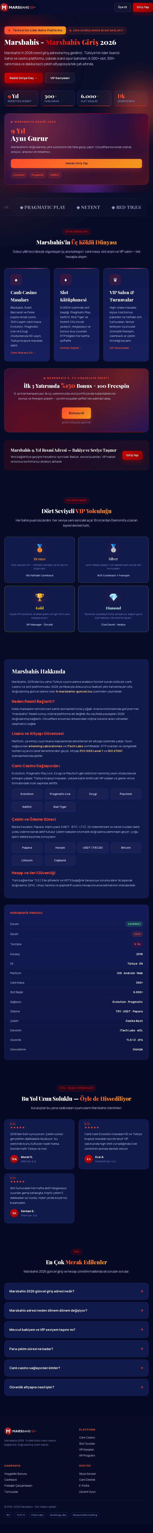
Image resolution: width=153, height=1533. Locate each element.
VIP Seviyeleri (65, 78)
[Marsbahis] (18, 7)
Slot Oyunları (87, 1452)
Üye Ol (120, 7)
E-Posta (84, 1494)
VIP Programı (87, 1463)
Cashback (10, 1488)
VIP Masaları (86, 1457)
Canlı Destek (87, 1488)
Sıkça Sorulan (87, 1482)
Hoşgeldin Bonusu (15, 1482)
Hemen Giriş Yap (76, 165)
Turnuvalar (11, 1500)
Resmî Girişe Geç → (25, 78)
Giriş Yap (142, 7)
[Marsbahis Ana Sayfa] (20, 1444)
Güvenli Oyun (87, 1500)
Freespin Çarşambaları (18, 1494)
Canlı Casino (87, 1445)
